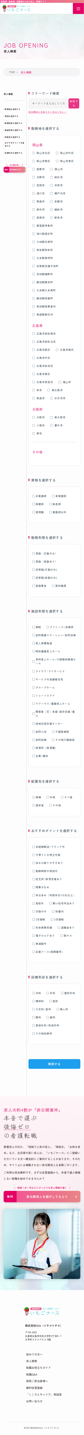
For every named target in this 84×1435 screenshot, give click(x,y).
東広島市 (55, 390)
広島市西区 (41, 349)
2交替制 (38, 919)
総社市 (56, 177)
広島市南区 (65, 349)
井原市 (56, 185)
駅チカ (66, 935)
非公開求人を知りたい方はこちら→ (47, 111)
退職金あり (66, 927)
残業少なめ (40, 887)
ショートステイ (43, 695)
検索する (73, 103)
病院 (36, 627)
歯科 (51, 1017)
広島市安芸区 (42, 382)
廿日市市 (57, 398)
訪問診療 (39, 740)
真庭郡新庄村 (42, 314)
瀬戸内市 (57, 193)
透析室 (38, 805)
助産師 (55, 504)
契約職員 (59, 586)
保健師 (38, 504)
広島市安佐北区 (44, 341)
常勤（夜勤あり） (45, 561)
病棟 (36, 797)
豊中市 (56, 425)
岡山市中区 (65, 153)
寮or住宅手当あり (62, 903)
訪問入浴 (39, 731)
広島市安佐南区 (44, 333)
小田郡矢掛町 (42, 242)
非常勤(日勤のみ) (44, 569)
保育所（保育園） (45, 748)
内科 (36, 993)
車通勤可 (39, 943)
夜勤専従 (39, 586)
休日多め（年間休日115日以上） (54, 895)
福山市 (65, 382)
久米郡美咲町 (42, 258)
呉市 (37, 390)
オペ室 (66, 797)
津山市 (56, 169)
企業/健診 (40, 756)
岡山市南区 (41, 161)
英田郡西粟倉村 (44, 306)
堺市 (37, 433)
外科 (51, 993)
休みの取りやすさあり (47, 863)
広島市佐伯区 (42, 366)
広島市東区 (41, 374)
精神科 (38, 1001)
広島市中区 (41, 358)
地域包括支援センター (47, 723)
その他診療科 (42, 1033)
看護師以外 (57, 512)
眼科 (36, 1017)
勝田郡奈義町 (42, 298)
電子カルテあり (43, 935)
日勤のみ (39, 911)
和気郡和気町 (42, 250)
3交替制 (57, 919)
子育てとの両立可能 (46, 855)
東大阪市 (57, 417)
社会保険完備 (42, 927)
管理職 (38, 512)
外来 (51, 797)
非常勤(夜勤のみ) (44, 577)
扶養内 (58, 911)
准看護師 (59, 496)
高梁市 (38, 217)
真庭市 (38, 201)
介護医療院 (60, 731)
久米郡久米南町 (44, 290)
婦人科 (62, 1009)
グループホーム (43, 687)
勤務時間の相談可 (45, 871)
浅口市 (38, 193)
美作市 (38, 209)
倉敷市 (38, 169)
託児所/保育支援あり (47, 879)
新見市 (56, 217)
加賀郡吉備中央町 (45, 266)
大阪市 (38, 417)
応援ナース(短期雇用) (47, 952)
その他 (55, 805)
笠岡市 (38, 185)
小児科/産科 (41, 1009)
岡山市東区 (65, 161)
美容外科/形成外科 (45, 1025)
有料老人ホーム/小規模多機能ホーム (54, 661)
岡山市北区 (41, 153)
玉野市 (38, 177)
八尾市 (38, 425)
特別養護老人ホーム (46, 651)
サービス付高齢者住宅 (47, 679)
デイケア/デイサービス (48, 671)
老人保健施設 (42, 643)
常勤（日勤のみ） (45, 553)
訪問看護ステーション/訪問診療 (54, 635)
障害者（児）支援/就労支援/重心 (53, 713)
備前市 (56, 209)
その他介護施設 (63, 740)
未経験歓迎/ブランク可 (48, 847)
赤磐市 (56, 201)
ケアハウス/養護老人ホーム (51, 703)
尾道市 (38, 398)
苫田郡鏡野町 (42, 274)
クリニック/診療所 (60, 627)
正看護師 (39, 496)
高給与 (38, 903)
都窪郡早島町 (42, 225)
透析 (53, 1001)
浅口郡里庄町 (42, 233)
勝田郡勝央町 (42, 282)
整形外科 (68, 993)
